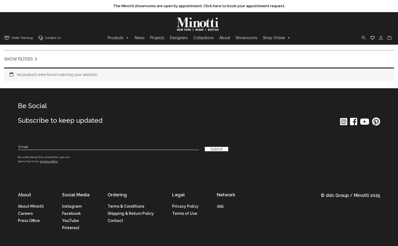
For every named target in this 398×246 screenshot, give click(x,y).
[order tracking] (18, 38)
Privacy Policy (185, 206)
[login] (381, 37)
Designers (179, 38)
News (140, 38)
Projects (157, 38)
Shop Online (276, 38)
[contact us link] (49, 38)
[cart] (389, 37)
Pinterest (70, 228)
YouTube (70, 220)
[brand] (199, 24)
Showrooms (246, 38)
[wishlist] (372, 37)
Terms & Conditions (126, 206)
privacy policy (49, 161)
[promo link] (199, 6)
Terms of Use (184, 213)
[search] (363, 37)
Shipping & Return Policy (131, 213)
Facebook (71, 213)
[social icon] (343, 123)
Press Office (29, 220)
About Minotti (31, 206)
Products (118, 38)
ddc (220, 206)
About (224, 38)
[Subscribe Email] (108, 147)
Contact (115, 220)
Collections (203, 38)
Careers (25, 213)
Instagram (72, 206)
